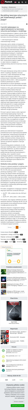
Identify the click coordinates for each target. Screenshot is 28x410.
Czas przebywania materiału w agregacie (14, 365)
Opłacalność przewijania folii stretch (16, 360)
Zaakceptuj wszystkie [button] (17, 405)
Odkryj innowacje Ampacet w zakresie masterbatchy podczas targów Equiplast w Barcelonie (15, 271)
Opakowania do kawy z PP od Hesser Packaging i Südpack (15, 284)
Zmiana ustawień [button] (18, 401)
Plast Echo (14, 298)
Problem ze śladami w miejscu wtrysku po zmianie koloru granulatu (14, 351)
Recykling (4, 7)
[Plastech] (6, 2)
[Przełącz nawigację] (25, 2)
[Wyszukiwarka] (22, 2)
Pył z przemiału (13, 356)
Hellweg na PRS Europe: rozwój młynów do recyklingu (15, 291)
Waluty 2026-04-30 (14, 376)
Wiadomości (12, 7)
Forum (14, 347)
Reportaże (14, 329)
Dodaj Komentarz (6, 247)
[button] (19, 2)
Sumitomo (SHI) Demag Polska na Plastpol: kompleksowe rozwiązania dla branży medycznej (17, 279)
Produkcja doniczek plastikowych (15, 370)
